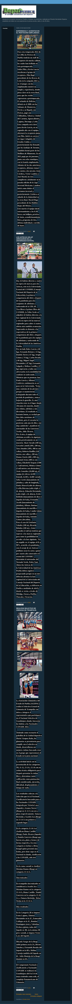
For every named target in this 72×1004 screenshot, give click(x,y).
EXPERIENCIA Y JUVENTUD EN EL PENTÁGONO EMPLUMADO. (28, 32)
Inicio (36, 994)
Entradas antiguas (36, 996)
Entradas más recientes (23, 994)
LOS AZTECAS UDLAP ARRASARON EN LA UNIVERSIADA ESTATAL (25, 239)
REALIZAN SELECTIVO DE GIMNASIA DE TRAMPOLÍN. (26, 609)
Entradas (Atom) (26, 999)
